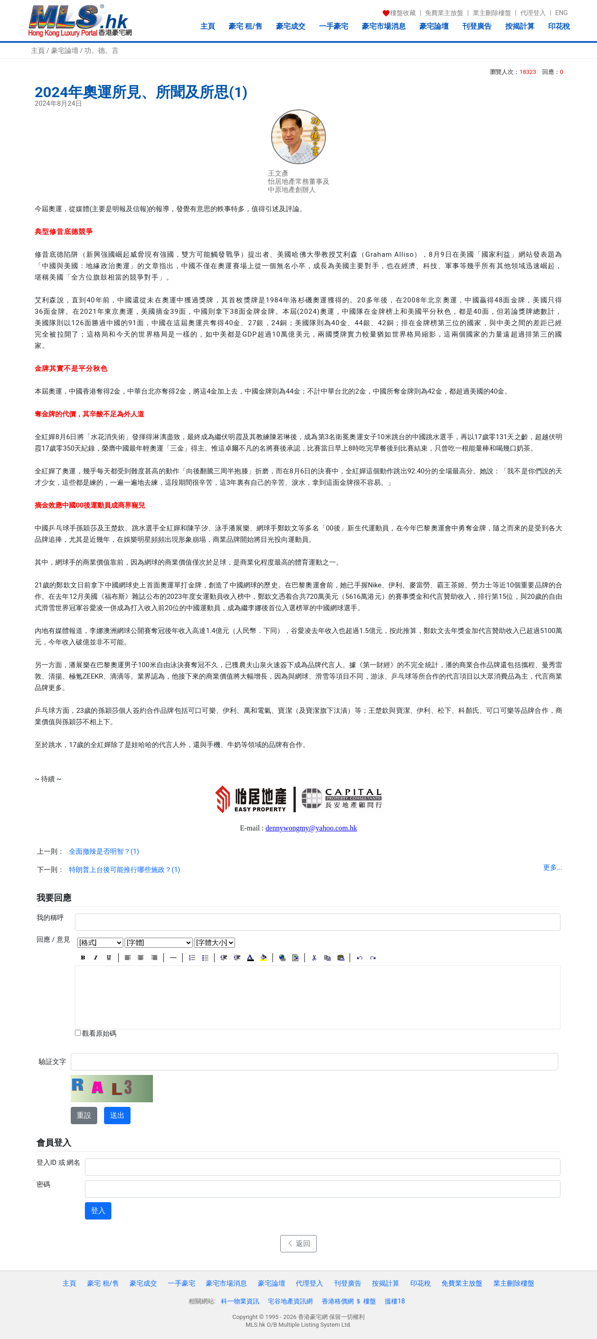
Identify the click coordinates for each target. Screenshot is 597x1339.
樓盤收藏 (399, 12)
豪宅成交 (290, 26)
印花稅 (559, 26)
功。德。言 (101, 51)
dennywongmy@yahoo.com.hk (311, 828)
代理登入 (533, 12)
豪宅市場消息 (384, 26)
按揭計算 (519, 26)
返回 (298, 1243)
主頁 (207, 26)
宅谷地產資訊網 (290, 1301)
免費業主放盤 (444, 12)
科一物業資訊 (240, 1301)
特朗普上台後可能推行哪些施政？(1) (124, 870)
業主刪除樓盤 (492, 12)
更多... (552, 867)
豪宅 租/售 (245, 26)
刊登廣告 (477, 26)
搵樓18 (395, 1301)
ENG (561, 12)
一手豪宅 (333, 26)
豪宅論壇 (434, 26)
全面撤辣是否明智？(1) (104, 851)
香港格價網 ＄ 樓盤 (349, 1301)
